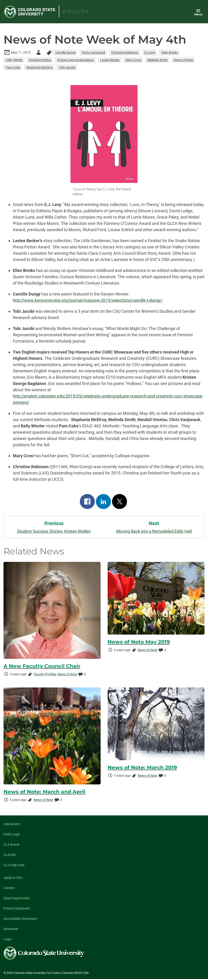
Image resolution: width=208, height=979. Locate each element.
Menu (198, 14)
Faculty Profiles (45, 674)
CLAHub (10, 855)
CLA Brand (11, 844)
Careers (9, 888)
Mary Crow (133, 60)
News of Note (183, 60)
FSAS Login (12, 834)
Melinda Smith (157, 60)
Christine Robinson (124, 52)
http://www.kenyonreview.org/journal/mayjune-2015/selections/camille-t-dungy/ (87, 300)
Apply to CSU (13, 877)
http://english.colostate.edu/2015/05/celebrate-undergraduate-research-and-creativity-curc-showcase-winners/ (108, 399)
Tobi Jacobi (67, 67)
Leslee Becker (110, 60)
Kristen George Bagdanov (75, 60)
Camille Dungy (65, 52)
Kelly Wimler (14, 60)
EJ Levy (149, 52)
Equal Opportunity (17, 898)
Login (8, 939)
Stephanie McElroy (39, 67)
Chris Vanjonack (93, 52)
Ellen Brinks (169, 52)
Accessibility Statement (20, 919)
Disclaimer (11, 929)
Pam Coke (13, 67)
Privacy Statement (17, 908)
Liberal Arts (12, 824)
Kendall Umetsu (40, 60)
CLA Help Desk (14, 865)
